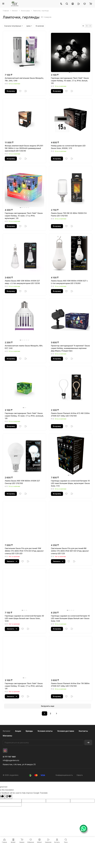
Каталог (6, 731)
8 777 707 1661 (9, 757)
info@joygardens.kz (11, 760)
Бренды (29, 731)
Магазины (7, 735)
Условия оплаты (45, 731)
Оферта (80, 775)
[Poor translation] (8, 796)
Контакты (83, 731)
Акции (18, 731)
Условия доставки (65, 731)
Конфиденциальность (64, 775)
